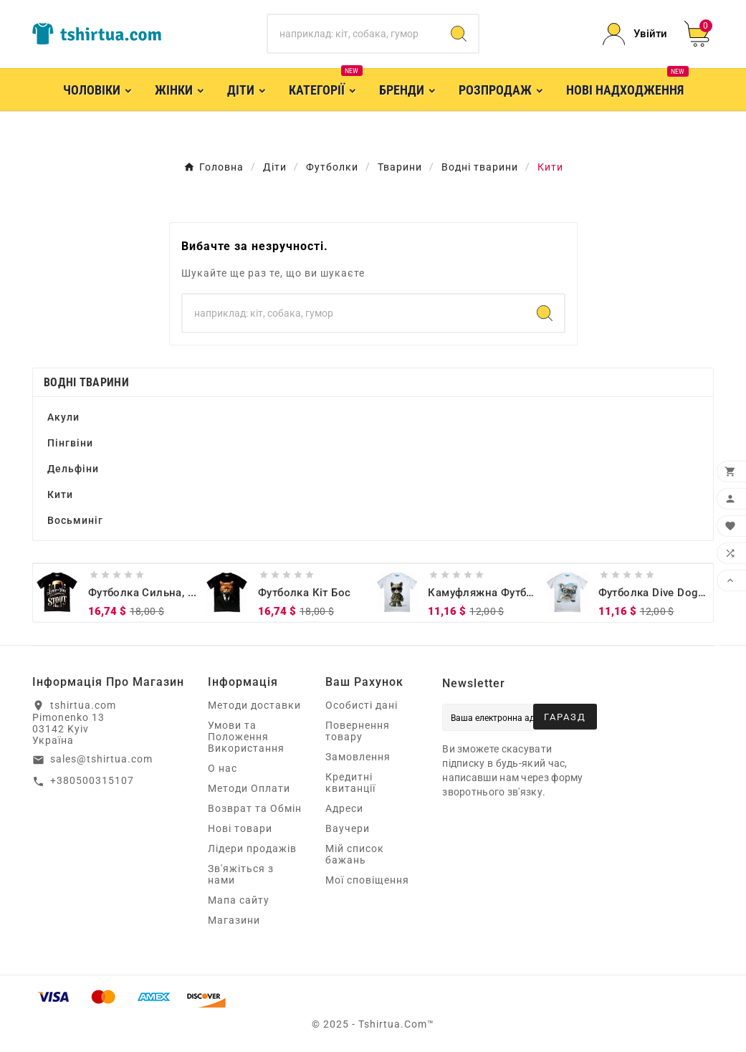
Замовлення (358, 756)
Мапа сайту (238, 900)
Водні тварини (86, 382)
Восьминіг (75, 520)
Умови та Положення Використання (246, 736)
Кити (60, 494)
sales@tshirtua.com (101, 759)
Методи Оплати (249, 788)
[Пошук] (353, 33)
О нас (222, 768)
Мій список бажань (354, 854)
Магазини (234, 920)
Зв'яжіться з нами (241, 874)
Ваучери (347, 828)
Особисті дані (361, 705)
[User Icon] (635, 34)
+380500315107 (92, 780)
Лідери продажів (252, 848)
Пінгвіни (70, 443)
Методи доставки (254, 705)
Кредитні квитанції (350, 782)
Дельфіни (73, 468)
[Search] (459, 34)
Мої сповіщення (367, 880)
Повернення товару (357, 730)
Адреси (344, 808)
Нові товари (240, 828)
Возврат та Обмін (255, 808)
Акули (63, 417)
